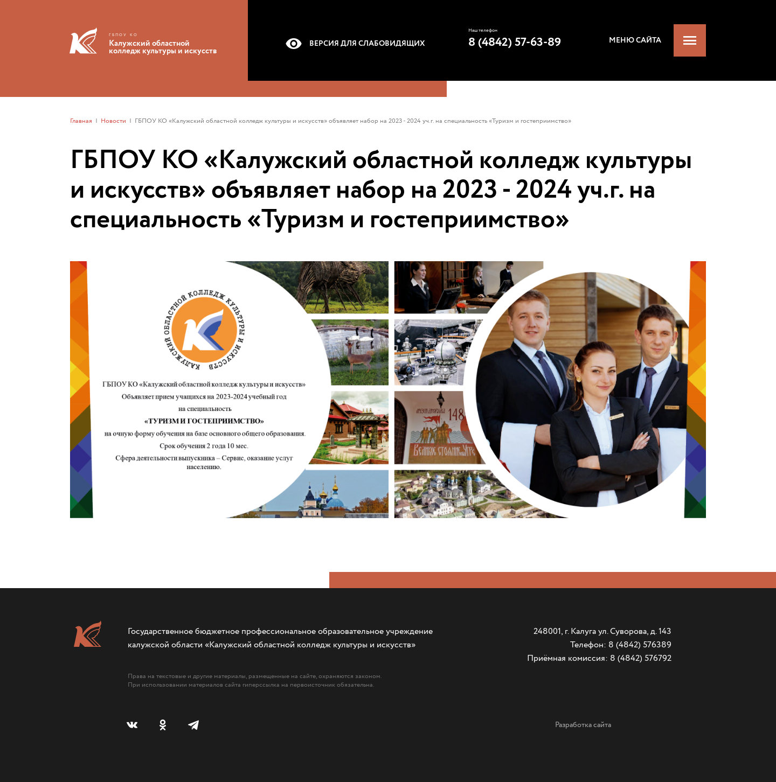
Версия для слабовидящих (353, 43)
